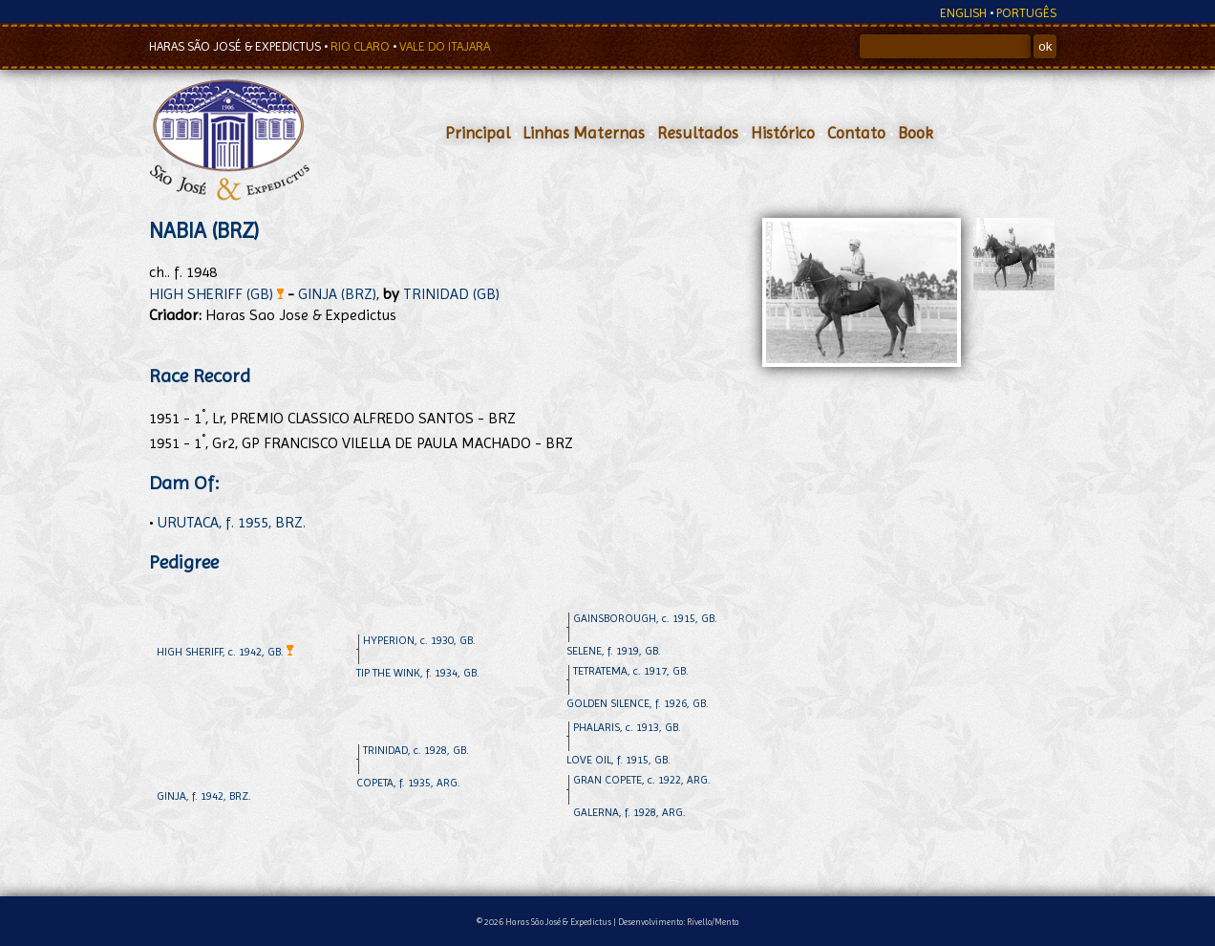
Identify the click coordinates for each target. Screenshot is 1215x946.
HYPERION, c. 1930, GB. (419, 640)
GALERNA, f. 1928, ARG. (629, 812)
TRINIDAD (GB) (451, 294)
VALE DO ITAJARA (444, 46)
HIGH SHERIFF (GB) (216, 294)
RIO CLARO (361, 46)
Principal (477, 132)
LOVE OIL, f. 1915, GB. (618, 759)
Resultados (697, 132)
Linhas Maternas (583, 132)
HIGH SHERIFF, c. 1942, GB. (225, 651)
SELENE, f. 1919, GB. (613, 650)
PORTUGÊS (1026, 13)
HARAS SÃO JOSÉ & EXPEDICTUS (236, 46)
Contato (856, 132)
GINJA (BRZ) (337, 294)
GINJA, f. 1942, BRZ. (204, 796)
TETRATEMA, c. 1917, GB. (631, 670)
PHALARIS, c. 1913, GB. (627, 727)
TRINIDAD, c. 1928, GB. (416, 750)
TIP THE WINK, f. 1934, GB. (418, 672)
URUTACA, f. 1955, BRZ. (232, 522)
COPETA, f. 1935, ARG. (408, 782)
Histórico (783, 132)
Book (915, 132)
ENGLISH (963, 13)
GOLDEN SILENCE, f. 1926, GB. (637, 703)
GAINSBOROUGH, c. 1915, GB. (645, 618)
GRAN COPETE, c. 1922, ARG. (642, 779)
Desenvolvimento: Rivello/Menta (678, 921)
